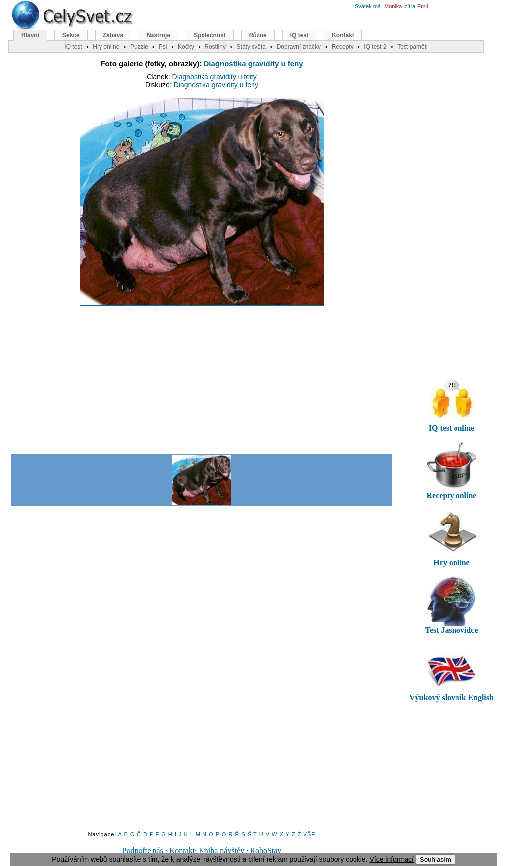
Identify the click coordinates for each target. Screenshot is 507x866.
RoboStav (265, 850)
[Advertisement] (201, 378)
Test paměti (412, 46)
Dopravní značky (299, 46)
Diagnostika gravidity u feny (253, 63)
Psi (163, 46)
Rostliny (215, 46)
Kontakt (182, 850)
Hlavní (30, 35)
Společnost (210, 35)
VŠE (310, 834)
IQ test (299, 35)
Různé (258, 35)
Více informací (391, 859)
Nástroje (158, 35)
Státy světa (251, 46)
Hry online (106, 46)
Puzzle (139, 46)
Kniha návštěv (221, 850)
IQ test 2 (375, 46)
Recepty (343, 46)
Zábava (113, 35)
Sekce (71, 35)
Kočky (186, 46)
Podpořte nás (142, 850)
